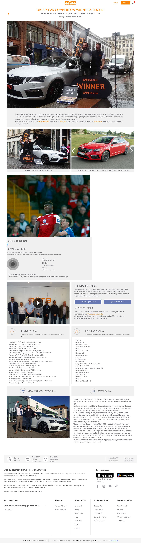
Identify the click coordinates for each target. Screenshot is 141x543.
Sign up (125, 3)
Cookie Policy (98, 513)
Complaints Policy (100, 517)
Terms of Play (98, 506)
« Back (8, 14)
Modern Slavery (99, 521)
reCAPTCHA (114, 541)
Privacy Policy (98, 510)
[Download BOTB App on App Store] (105, 476)
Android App (121, 513)
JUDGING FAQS (117, 302)
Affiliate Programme (123, 517)
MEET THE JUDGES (88, 302)
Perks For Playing (122, 506)
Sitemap (77, 528)
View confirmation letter (95, 314)
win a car (63, 121)
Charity (77, 524)
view (48, 277)
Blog (76, 517)
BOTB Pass (120, 521)
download (55, 277)
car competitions (43, 121)
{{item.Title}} (8, 510)
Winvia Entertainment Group (33, 491)
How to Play (79, 513)
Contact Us (78, 521)
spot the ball (98, 121)
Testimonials (78, 506)
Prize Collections (60, 510)
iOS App (120, 510)
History (77, 510)
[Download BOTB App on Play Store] (125, 475)
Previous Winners (60, 506)
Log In (115, 3)
